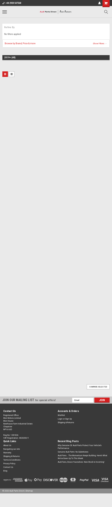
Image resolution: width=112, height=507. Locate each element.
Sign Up (68, 419)
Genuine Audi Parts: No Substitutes (73, 452)
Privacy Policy (9, 463)
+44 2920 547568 (11, 3)
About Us (7, 445)
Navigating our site (11, 449)
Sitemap (29, 491)
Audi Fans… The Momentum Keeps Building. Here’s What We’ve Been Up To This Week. (82, 456)
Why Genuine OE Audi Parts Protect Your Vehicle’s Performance (80, 446)
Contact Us (8, 467)
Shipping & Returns (66, 422)
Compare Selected (98, 387)
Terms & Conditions (11, 460)
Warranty (7, 453)
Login (60, 419)
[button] (56, 43)
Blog (5, 471)
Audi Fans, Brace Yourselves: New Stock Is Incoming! (81, 462)
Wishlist (61, 415)
